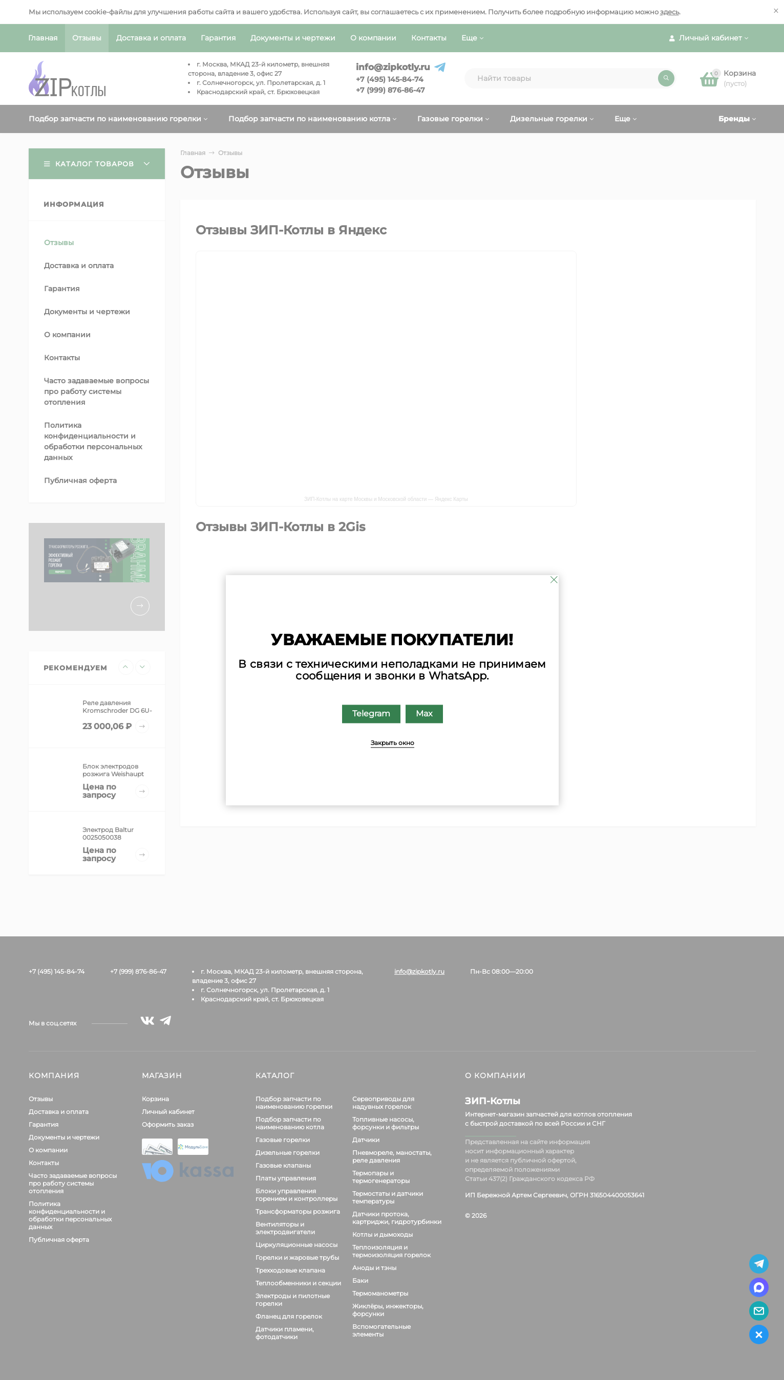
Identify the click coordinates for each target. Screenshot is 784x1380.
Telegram (371, 713)
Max (423, 713)
